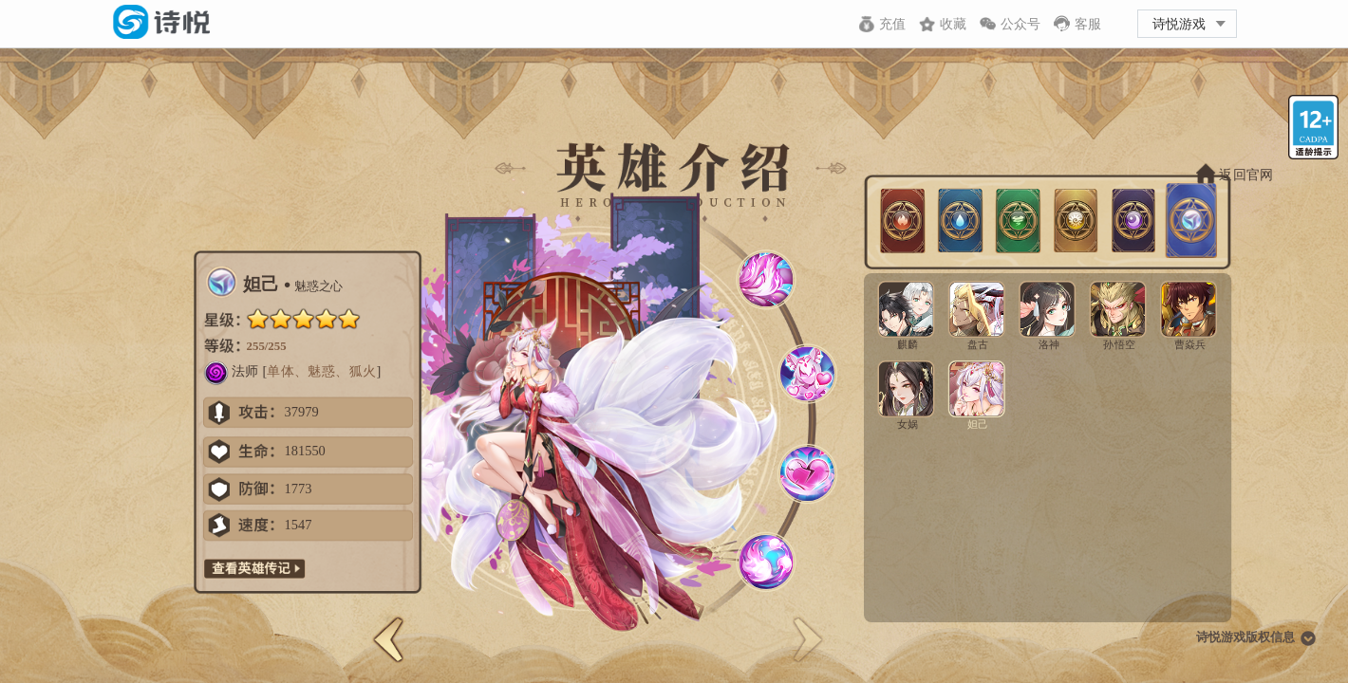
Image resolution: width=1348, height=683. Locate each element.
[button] (388, 640)
